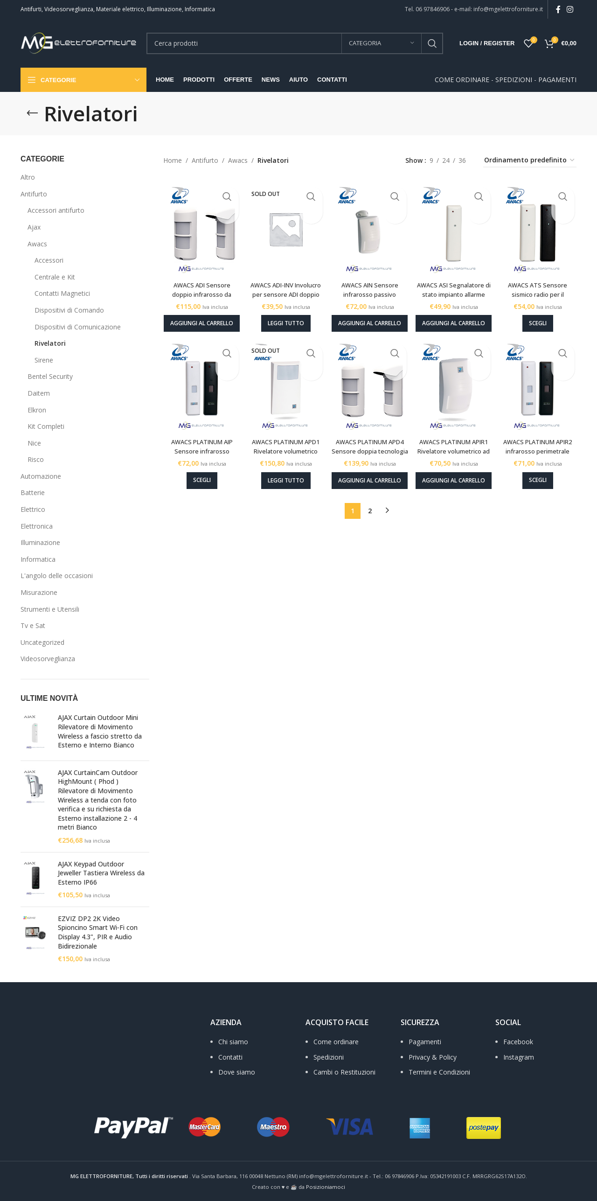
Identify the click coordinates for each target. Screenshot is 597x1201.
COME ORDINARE (462, 79)
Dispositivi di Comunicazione (78, 326)
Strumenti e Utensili (50, 609)
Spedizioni (328, 1057)
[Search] (294, 43)
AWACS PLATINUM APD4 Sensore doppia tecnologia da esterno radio (369, 449)
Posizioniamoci (325, 1186)
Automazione (41, 476)
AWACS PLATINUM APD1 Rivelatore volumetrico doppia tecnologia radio (284, 449)
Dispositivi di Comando (69, 310)
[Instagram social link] (570, 9)
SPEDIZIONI (513, 79)
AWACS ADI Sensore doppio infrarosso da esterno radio (198, 286)
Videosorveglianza (48, 658)
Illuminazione (40, 542)
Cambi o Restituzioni (344, 1072)
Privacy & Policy (433, 1057)
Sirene (44, 360)
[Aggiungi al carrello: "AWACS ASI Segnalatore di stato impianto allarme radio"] (455, 316)
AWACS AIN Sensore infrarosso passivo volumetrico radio (370, 286)
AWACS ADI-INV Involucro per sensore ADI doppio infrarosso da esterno (284, 291)
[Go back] (32, 113)
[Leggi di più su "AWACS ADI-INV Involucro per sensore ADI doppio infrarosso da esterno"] (284, 315)
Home (172, 160)
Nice (34, 443)
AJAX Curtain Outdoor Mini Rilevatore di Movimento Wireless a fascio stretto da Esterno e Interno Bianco (100, 731)
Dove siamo (236, 1072)
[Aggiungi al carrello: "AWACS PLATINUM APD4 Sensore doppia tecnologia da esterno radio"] (369, 475)
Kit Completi (46, 426)
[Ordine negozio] (529, 161)
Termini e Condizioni (439, 1072)
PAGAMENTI (557, 79)
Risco (36, 459)
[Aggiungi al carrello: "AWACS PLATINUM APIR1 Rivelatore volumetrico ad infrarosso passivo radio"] (455, 475)
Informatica (38, 559)
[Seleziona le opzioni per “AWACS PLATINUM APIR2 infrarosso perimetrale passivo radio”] (540, 474)
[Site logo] (79, 42)
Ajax (34, 227)
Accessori (49, 260)
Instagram (518, 1057)
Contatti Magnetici (62, 293)
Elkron (37, 409)
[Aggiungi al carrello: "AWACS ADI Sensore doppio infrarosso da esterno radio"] (199, 316)
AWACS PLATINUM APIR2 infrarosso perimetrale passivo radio (540, 449)
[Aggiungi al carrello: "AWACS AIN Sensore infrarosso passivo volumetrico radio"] (369, 316)
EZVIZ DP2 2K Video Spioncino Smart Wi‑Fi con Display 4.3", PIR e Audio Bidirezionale (98, 932)
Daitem (39, 393)
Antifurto (34, 193)
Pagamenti (425, 1041)
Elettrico (33, 509)
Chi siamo (233, 1041)
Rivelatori (50, 343)
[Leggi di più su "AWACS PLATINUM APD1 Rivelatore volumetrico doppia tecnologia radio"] (284, 474)
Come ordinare (336, 1041)
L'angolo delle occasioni (57, 575)
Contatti (230, 1057)
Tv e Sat (33, 625)
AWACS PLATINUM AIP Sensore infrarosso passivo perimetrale (199, 444)
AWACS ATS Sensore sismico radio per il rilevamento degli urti (540, 286)
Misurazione (39, 592)
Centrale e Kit (55, 276)
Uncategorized (42, 642)
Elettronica (37, 526)
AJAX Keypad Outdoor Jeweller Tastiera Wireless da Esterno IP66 (101, 873)
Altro (28, 177)
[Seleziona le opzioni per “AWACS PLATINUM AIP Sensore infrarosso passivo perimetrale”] (198, 474)
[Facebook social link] (558, 9)
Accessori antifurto (56, 210)
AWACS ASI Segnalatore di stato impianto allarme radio (455, 286)
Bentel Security (50, 376)
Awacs (37, 243)
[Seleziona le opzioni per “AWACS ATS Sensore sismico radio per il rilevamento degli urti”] (540, 315)
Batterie (33, 492)
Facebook (518, 1041)
